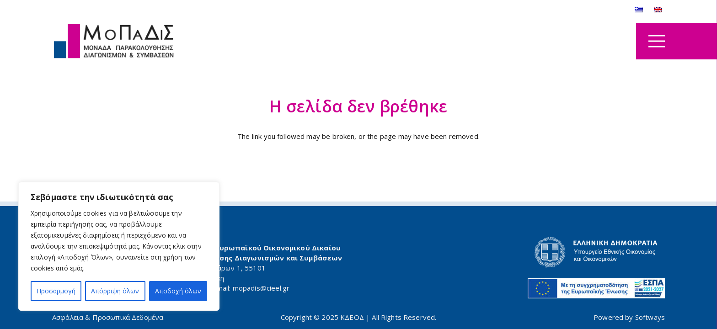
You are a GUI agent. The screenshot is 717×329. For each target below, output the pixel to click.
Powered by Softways (629, 317)
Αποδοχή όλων (178, 291)
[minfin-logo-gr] (517, 252)
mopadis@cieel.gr (261, 287)
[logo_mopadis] (114, 41)
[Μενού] (656, 41)
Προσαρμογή (56, 291)
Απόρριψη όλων (115, 291)
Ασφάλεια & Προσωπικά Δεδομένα (107, 317)
